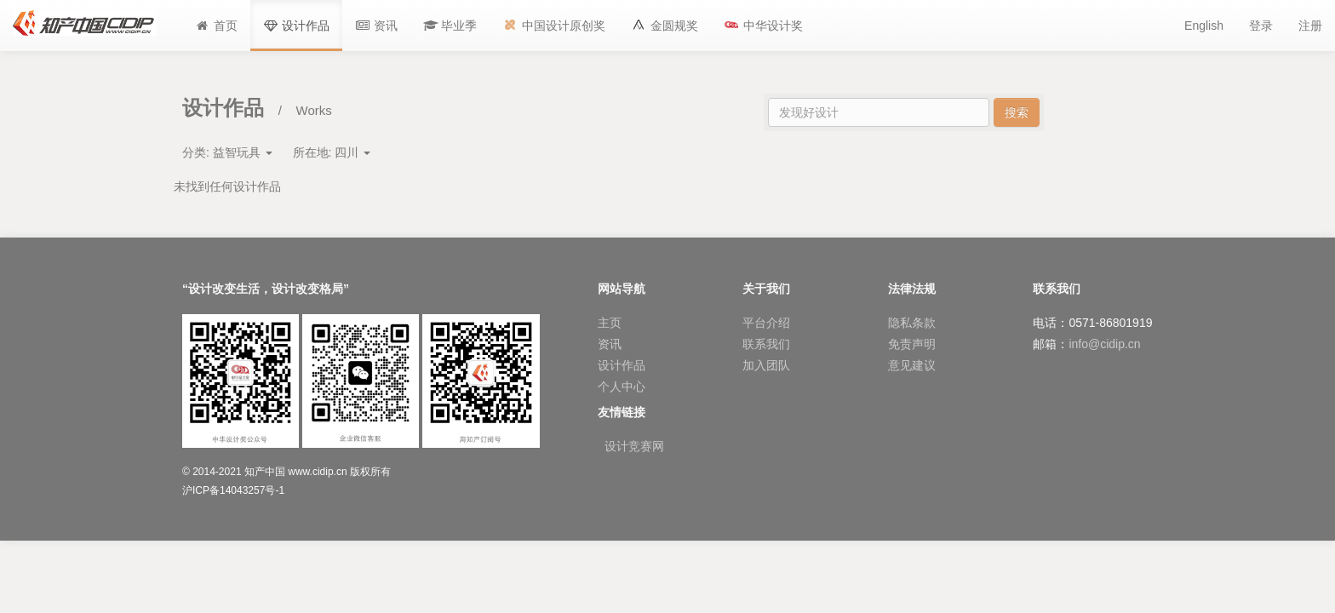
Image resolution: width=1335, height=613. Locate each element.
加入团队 (766, 365)
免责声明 (912, 344)
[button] (450, 25)
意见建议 (912, 365)
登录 (1261, 25)
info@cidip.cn (1104, 344)
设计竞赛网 (634, 446)
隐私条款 (912, 322)
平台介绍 (766, 322)
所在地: (332, 152)
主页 (610, 322)
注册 (1310, 25)
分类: (227, 152)
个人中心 (621, 386)
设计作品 (621, 365)
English (1203, 25)
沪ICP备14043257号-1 (233, 490)
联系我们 (766, 344)
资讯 (610, 344)
